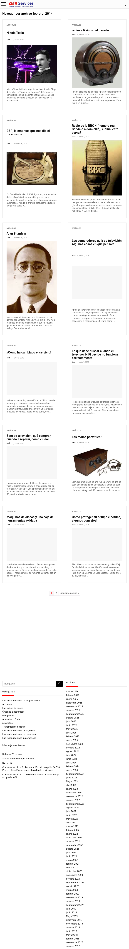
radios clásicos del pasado (90, 30)
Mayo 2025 (72, 729)
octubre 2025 (73, 710)
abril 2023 (71, 785)
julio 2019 (71, 908)
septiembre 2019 (75, 905)
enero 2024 (72, 770)
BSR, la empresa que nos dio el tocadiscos (28, 132)
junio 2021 (71, 856)
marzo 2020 (72, 890)
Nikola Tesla (15, 33)
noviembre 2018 (74, 923)
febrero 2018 (72, 938)
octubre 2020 (73, 878)
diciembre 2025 (74, 702)
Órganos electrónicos (13, 711)
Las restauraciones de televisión (19, 734)
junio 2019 (71, 912)
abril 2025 (71, 732)
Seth (8, 40)
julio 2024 (71, 755)
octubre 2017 (73, 946)
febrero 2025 (72, 736)
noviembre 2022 (74, 796)
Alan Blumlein (16, 233)
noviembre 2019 (74, 897)
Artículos (11, 25)
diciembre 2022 (74, 792)
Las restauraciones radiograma (18, 730)
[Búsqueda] (59, 684)
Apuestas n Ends (11, 719)
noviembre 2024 (74, 744)
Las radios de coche (12, 708)
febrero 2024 (72, 766)
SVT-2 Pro (7, 763)
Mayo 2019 (72, 916)
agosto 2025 (72, 717)
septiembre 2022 (75, 803)
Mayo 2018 (72, 935)
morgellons (8, 715)
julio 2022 (71, 811)
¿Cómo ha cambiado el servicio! (29, 352)
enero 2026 (72, 699)
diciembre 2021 (74, 837)
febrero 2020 (72, 893)
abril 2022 (71, 822)
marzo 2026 (72, 691)
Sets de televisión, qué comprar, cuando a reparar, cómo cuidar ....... (31, 437)
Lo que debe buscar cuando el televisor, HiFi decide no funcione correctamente (95, 354)
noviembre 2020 (74, 875)
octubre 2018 (73, 927)
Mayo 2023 (72, 781)
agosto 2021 (72, 848)
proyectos (7, 723)
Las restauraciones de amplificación (21, 700)
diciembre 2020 (74, 871)
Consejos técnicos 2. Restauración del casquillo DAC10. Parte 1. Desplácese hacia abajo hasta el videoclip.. (31, 769)
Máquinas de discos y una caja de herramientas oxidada (30, 518)
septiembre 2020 (75, 882)
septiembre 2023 (75, 773)
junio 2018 (71, 931)
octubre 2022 (73, 800)
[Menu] (3, 4)
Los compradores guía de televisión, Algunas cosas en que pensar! (97, 242)
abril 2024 (71, 762)
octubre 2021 (73, 841)
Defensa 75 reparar (12, 754)
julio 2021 (71, 852)
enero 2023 (72, 788)
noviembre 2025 (74, 706)
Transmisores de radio (14, 726)
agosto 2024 (72, 751)
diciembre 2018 (74, 920)
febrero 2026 (72, 695)
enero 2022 (72, 833)
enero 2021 (72, 867)
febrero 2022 (72, 830)
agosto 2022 (72, 807)
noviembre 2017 (74, 942)
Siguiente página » (69, 593)
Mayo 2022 (72, 818)
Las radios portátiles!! (87, 437)
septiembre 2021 (75, 845)
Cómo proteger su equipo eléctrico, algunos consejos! (96, 518)
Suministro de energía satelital (18, 758)
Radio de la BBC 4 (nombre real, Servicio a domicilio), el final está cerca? (95, 129)
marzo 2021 (72, 860)
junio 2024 (71, 759)
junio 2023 (71, 777)
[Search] (124, 4)
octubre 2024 (73, 747)
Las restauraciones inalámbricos (19, 738)
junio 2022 (71, 815)
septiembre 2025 (75, 714)
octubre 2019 (73, 901)
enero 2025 (72, 740)
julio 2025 (71, 721)
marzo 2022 (72, 826)
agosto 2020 (72, 886)
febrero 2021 (72, 863)
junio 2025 (71, 725)
